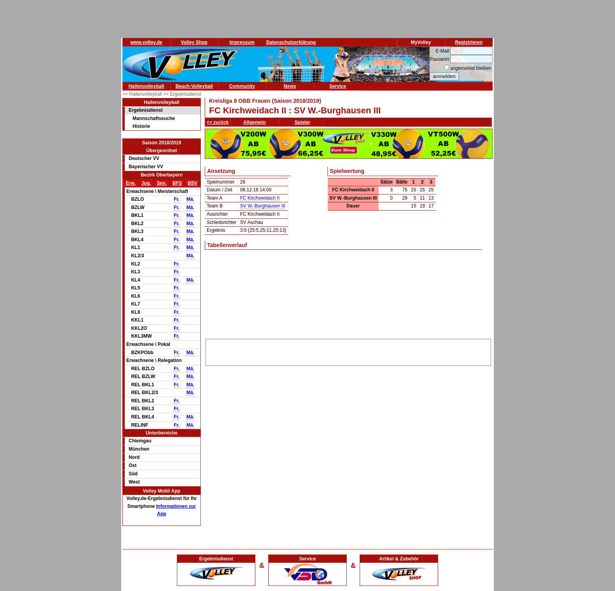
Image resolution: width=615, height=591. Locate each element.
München (139, 449)
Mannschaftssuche (154, 118)
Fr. (177, 199)
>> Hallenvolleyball (142, 94)
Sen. (162, 183)
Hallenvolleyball (146, 86)
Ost (132, 465)
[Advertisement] (348, 351)
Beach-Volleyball (194, 86)
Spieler (302, 122)
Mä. (190, 199)
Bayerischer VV (146, 166)
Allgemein (254, 122)
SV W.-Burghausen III (262, 206)
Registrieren (468, 42)
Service (337, 86)
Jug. (146, 183)
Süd (133, 473)
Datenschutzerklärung (291, 42)
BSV (192, 183)
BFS (177, 183)
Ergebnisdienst (146, 110)
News (290, 86)
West (134, 482)
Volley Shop (194, 42)
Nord (134, 457)
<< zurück (218, 122)
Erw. (131, 183)
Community (242, 86)
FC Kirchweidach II (260, 198)
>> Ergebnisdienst (182, 94)
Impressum (242, 42)
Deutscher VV (144, 158)
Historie (141, 126)
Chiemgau (140, 441)
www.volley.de (146, 42)
